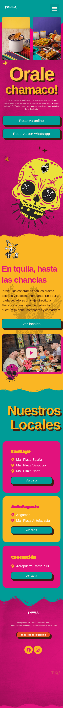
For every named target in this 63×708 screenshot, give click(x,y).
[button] (54, 8)
